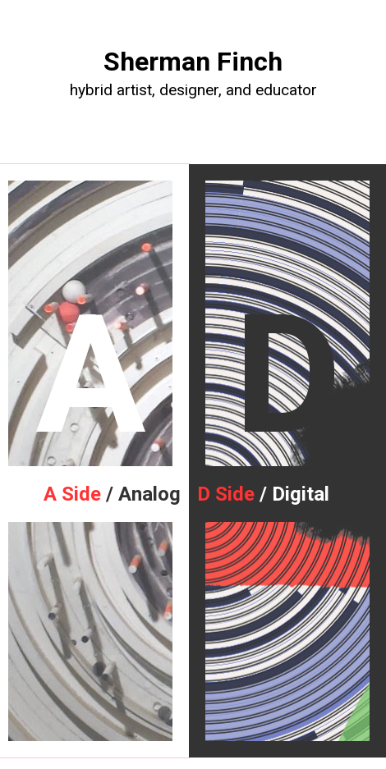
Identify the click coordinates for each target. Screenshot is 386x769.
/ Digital (292, 494)
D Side (226, 494)
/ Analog (141, 494)
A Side (72, 494)
